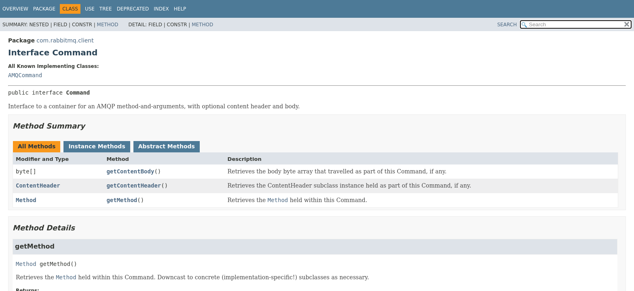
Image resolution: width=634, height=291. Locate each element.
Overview (15, 9)
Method (107, 24)
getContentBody (130, 171)
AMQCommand (25, 75)
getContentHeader (133, 185)
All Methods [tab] (36, 146)
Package (44, 9)
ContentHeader (38, 185)
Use (90, 9)
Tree (105, 9)
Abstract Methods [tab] (166, 146)
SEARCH (507, 24)
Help (180, 9)
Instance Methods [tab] (96, 146)
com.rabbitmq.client (64, 40)
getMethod (121, 200)
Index (161, 9)
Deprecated (133, 9)
